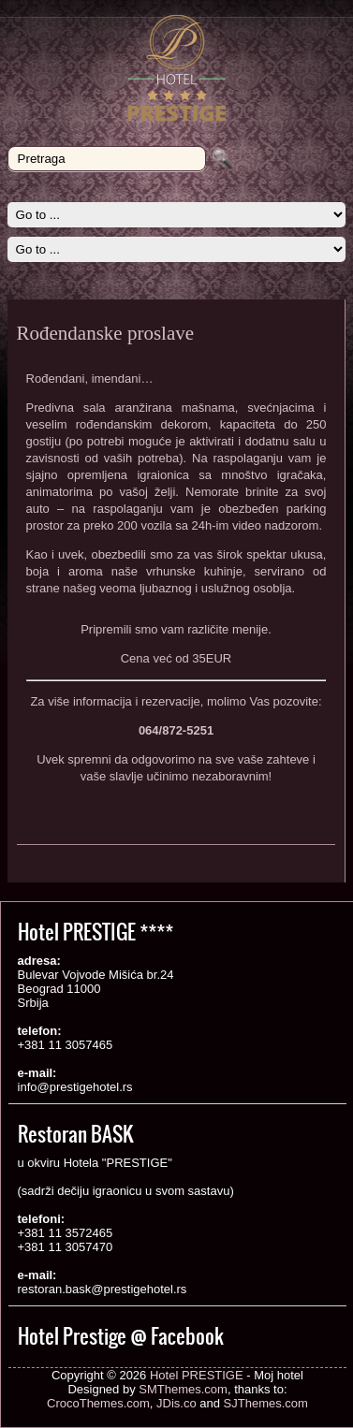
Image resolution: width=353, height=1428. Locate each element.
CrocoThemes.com (98, 1403)
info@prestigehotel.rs (75, 1087)
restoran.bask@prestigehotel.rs (102, 1289)
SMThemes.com (183, 1389)
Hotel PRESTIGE (196, 1375)
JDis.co (176, 1403)
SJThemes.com (266, 1403)
